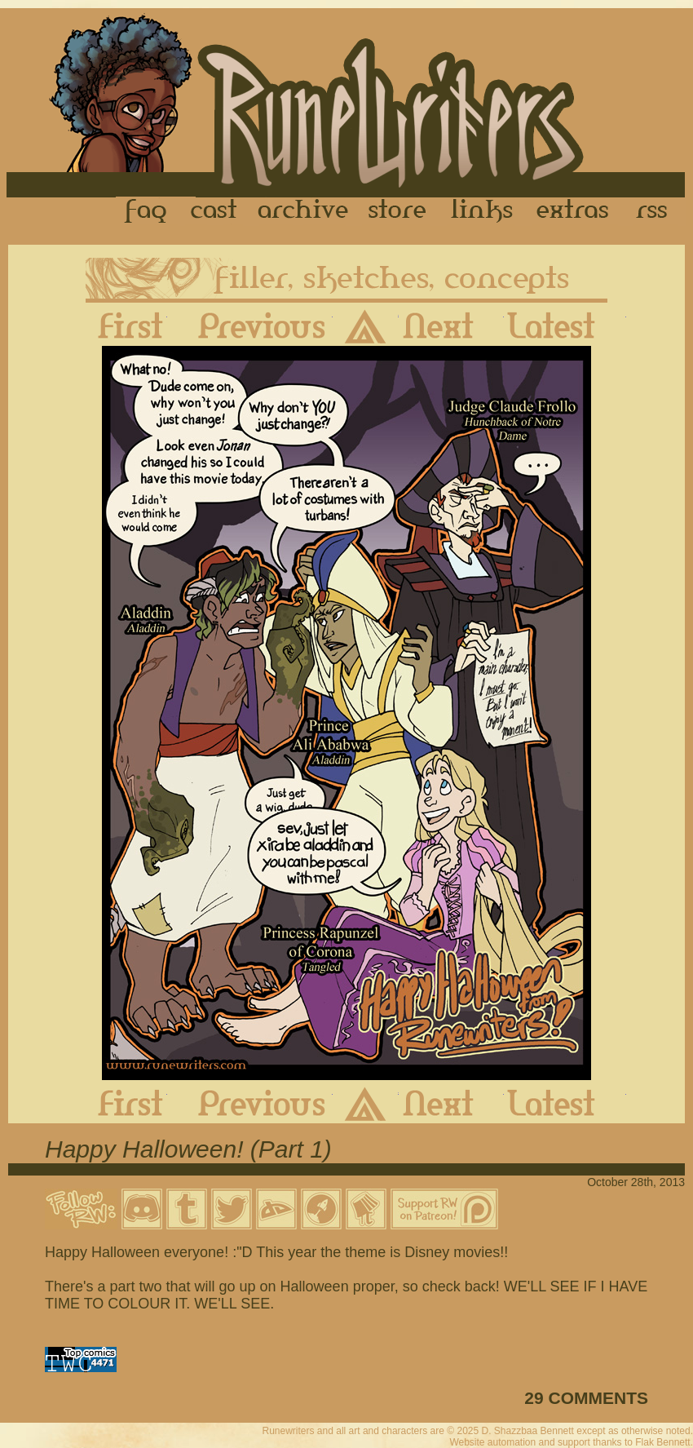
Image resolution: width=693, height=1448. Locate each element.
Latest (565, 325)
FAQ (147, 211)
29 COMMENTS (586, 1397)
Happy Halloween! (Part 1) (188, 1149)
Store (397, 211)
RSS (656, 211)
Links (481, 211)
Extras (575, 211)
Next (451, 325)
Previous (250, 325)
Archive (303, 211)
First (117, 325)
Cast (215, 211)
